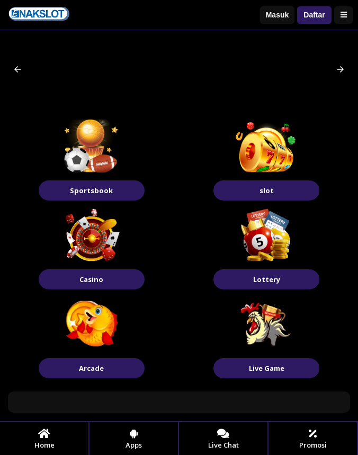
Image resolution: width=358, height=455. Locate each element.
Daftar (314, 15)
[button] (17, 69)
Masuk (277, 15)
